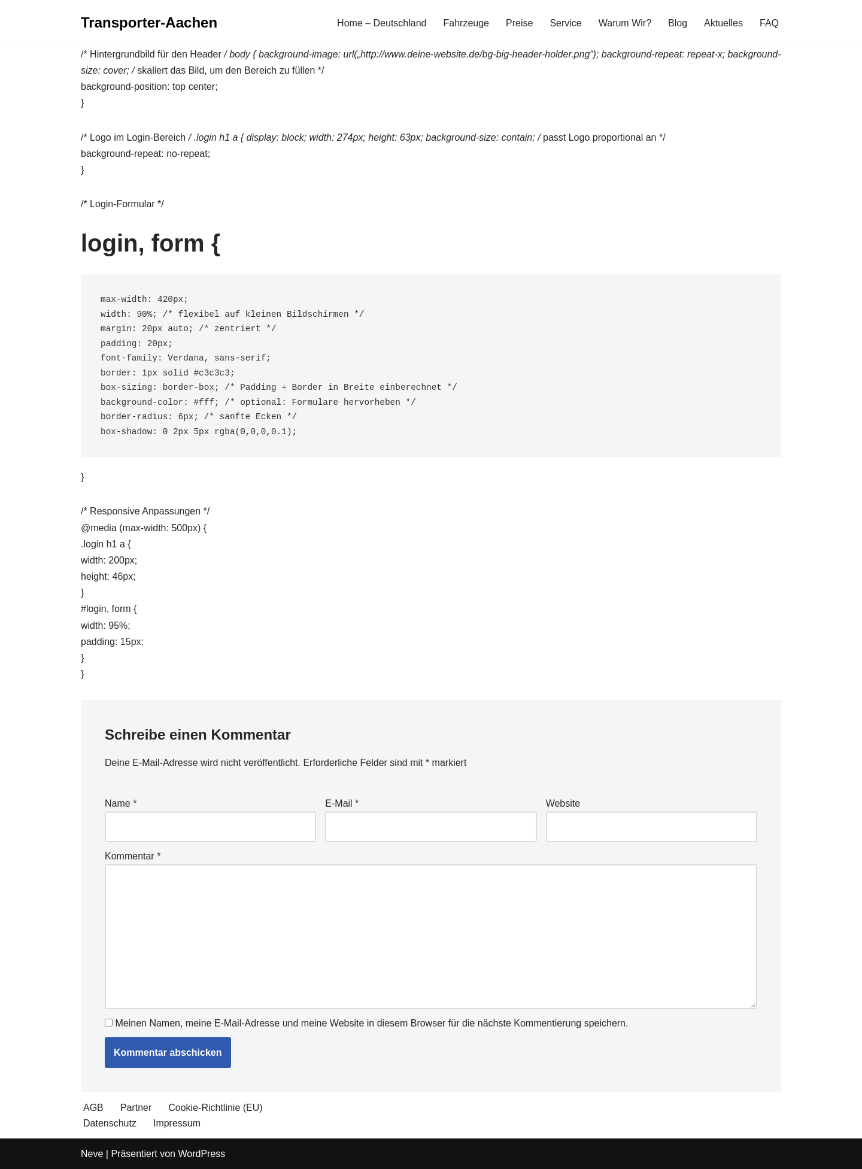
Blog (677, 23)
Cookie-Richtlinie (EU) (215, 1108)
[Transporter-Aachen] (149, 23)
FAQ (769, 23)
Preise (519, 23)
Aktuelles (723, 23)
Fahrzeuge (467, 23)
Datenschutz (109, 1123)
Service (565, 23)
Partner (135, 1108)
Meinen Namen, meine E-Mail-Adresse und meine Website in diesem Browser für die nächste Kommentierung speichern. (371, 1023)
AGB (93, 1108)
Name (120, 803)
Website (563, 803)
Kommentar (132, 856)
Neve (92, 1154)
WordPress (201, 1154)
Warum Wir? (625, 23)
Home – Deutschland (381, 23)
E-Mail (342, 803)
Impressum (177, 1123)
